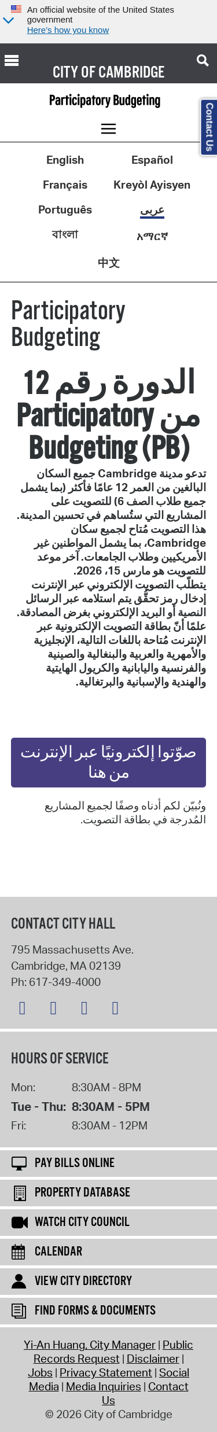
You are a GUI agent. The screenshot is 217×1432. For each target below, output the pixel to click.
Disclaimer (153, 1358)
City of (74, 72)
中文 (109, 263)
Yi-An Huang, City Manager (90, 1345)
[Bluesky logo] (25, 1010)
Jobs (40, 1372)
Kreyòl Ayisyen (151, 185)
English (65, 160)
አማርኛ (152, 236)
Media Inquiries (103, 1386)
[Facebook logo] (56, 1010)
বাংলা (65, 234)
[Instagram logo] (87, 1010)
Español (152, 160)
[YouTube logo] (118, 1010)
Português (65, 209)
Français (65, 185)
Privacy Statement (106, 1372)
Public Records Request (114, 1351)
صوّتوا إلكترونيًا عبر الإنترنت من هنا (108, 763)
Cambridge (131, 72)
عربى (152, 209)
